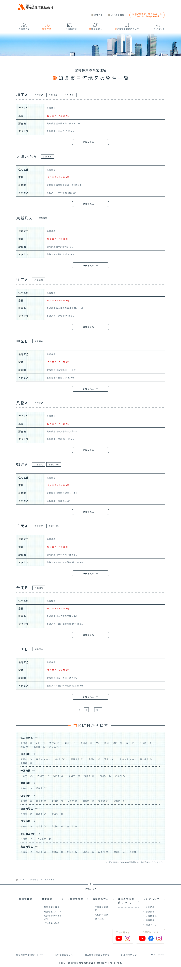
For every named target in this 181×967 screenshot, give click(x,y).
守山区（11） (147, 742)
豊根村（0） (135, 851)
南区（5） (131, 742)
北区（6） (41, 742)
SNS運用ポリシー (130, 954)
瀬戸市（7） (27, 759)
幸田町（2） (58, 813)
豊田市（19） (28, 839)
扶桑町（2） (121, 775)
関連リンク (151, 924)
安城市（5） (58, 826)
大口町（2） (106, 775)
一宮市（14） (28, 775)
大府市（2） (73, 801)
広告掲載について (64, 954)
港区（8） (118, 742)
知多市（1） (89, 801)
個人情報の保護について (97, 954)
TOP (22, 879)
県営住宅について (53, 911)
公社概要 (150, 907)
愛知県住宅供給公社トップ (29, 954)
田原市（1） (89, 851)
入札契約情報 (101, 914)
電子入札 (99, 918)
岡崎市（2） (27, 813)
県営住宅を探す (52, 907)
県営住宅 (34, 879)
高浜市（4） (73, 826)
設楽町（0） (104, 851)
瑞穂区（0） (86, 742)
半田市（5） (27, 801)
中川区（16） (103, 742)
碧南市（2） (27, 826)
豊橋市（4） (27, 851)
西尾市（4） (42, 813)
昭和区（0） (71, 742)
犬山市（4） (43, 775)
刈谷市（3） (42, 826)
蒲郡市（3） (58, 851)
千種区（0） (27, 742)
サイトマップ (157, 954)
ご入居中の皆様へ (53, 923)
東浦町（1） (104, 801)
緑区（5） (26, 746)
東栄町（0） (120, 851)
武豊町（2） (120, 801)
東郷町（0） (27, 762)
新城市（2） (73, 851)
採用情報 (150, 920)
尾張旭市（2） (78, 759)
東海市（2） (58, 801)
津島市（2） (27, 788)
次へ (98, 709)
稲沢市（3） (75, 775)
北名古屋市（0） (128, 759)
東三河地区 (50, 879)
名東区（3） (40, 746)
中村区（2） (55, 742)
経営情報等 (151, 915)
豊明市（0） (95, 759)
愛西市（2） (42, 788)
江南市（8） (59, 775)
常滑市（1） (42, 801)
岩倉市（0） (90, 775)
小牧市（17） (61, 759)
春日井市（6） (43, 759)
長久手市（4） (147, 759)
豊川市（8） (42, 851)
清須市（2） (110, 759)
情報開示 (150, 911)
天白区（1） (55, 746)
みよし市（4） (44, 839)
